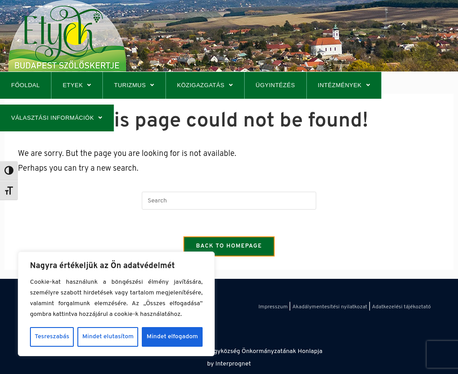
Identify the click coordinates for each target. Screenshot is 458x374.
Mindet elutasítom (108, 336)
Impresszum (273, 307)
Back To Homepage (229, 246)
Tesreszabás (52, 336)
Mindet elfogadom (172, 336)
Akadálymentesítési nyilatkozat (329, 307)
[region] (116, 304)
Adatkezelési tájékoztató (401, 307)
